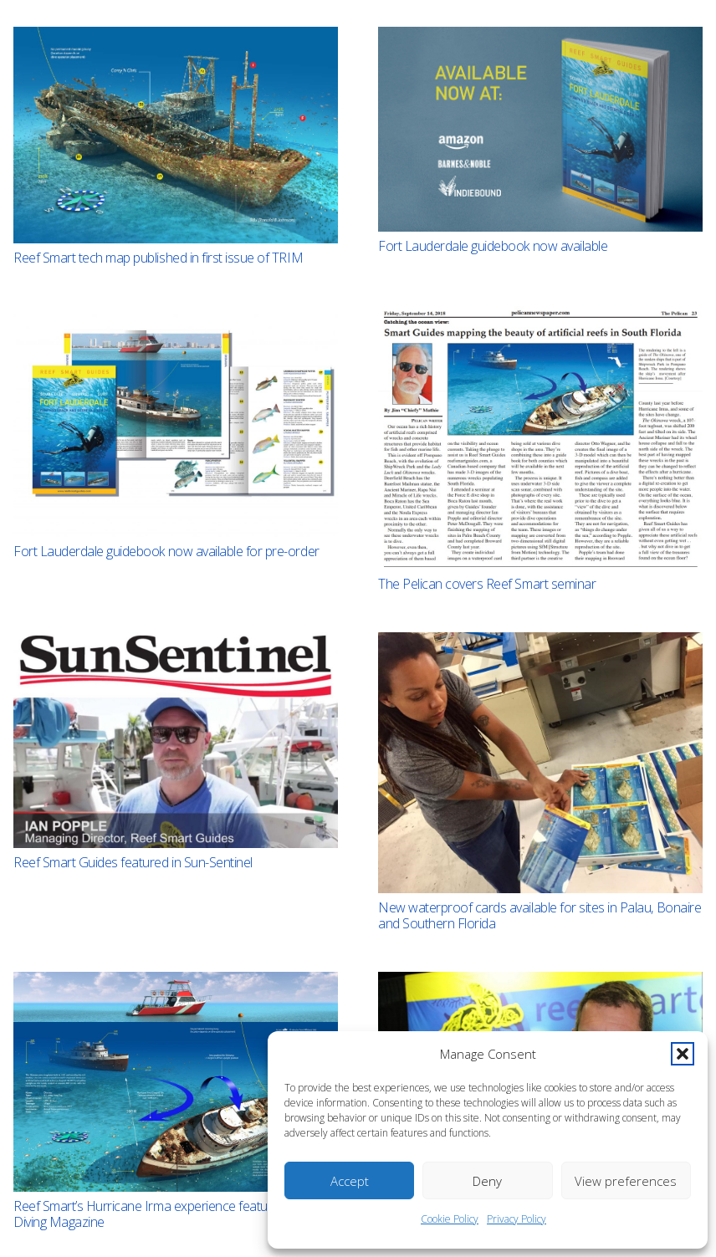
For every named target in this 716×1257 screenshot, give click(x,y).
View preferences (626, 1181)
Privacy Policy (516, 1219)
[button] (682, 1053)
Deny (487, 1181)
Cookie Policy (449, 1219)
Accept (349, 1181)
